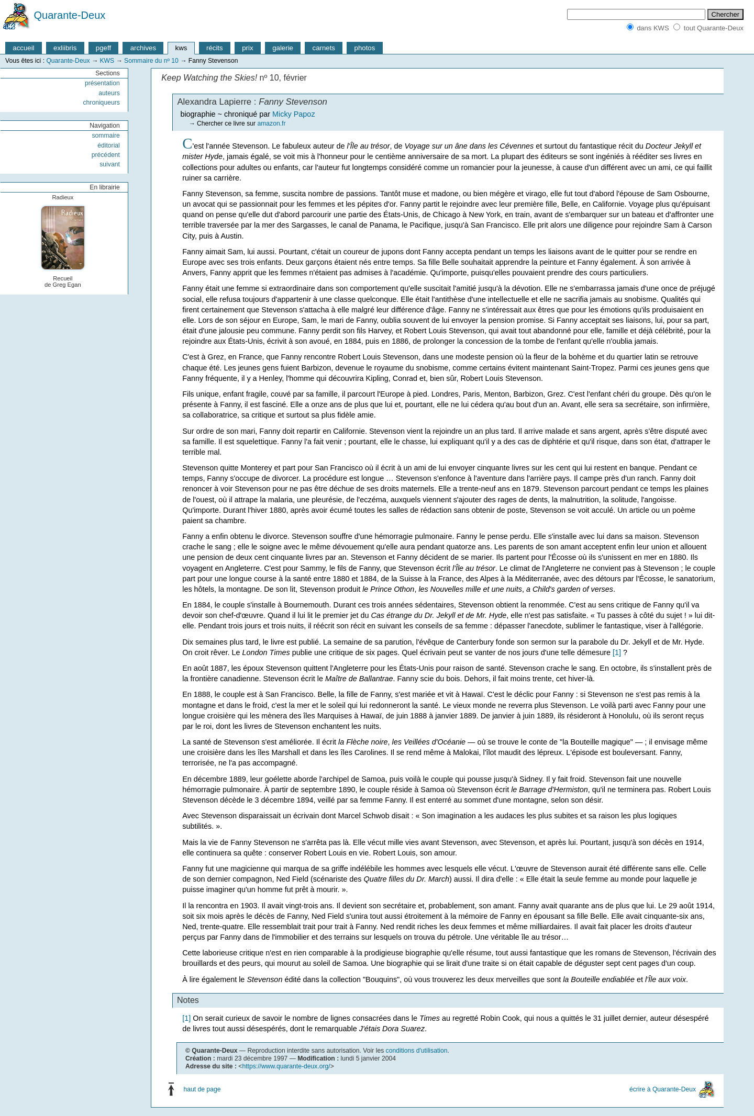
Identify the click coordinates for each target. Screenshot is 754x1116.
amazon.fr (271, 123)
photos (364, 48)
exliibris (64, 48)
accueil (23, 48)
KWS (106, 60)
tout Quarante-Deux (714, 28)
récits (214, 48)
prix (247, 48)
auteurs (109, 93)
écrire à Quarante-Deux (662, 1089)
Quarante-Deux (70, 15)
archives (143, 48)
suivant (109, 164)
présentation (102, 83)
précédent (106, 155)
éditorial (108, 145)
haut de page (202, 1089)
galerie (282, 48)
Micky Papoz (293, 114)
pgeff (103, 48)
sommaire (105, 135)
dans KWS (653, 28)
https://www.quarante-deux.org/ (286, 1066)
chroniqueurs (101, 102)
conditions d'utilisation (417, 1050)
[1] (617, 652)
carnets (324, 48)
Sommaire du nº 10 (151, 60)
